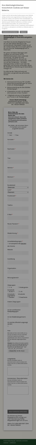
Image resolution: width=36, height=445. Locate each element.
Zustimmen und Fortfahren (10, 32)
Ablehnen (23, 32)
